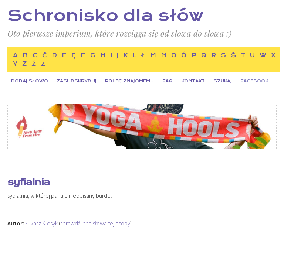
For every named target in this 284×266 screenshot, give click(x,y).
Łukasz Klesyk (41, 223)
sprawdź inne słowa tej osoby (95, 223)
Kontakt (193, 81)
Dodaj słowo (29, 81)
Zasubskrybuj (77, 81)
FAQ (167, 81)
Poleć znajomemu (129, 81)
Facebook (254, 81)
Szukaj (222, 81)
